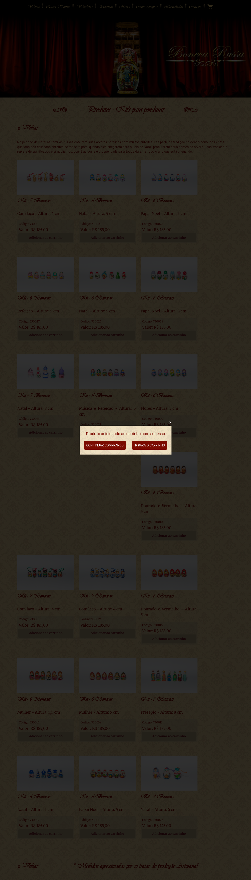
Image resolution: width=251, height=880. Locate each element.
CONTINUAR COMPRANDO (105, 445)
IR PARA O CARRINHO (149, 445)
